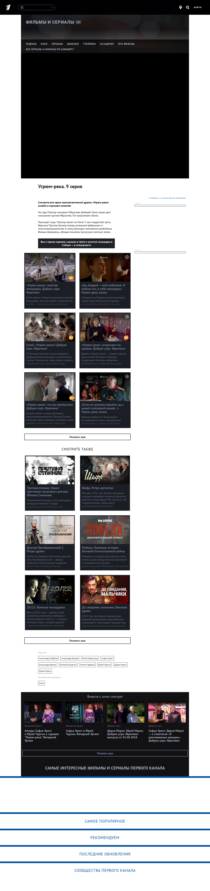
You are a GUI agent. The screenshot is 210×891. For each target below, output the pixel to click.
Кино (41, 683)
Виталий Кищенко (68, 664)
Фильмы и (50, 22)
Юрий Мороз (45, 671)
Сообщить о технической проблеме (167, 197)
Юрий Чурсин (104, 664)
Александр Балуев (69, 658)
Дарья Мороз (120, 664)
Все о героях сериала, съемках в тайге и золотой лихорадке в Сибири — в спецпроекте (76, 243)
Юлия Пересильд (90, 658)
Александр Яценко (47, 664)
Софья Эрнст (107, 658)
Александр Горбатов (48, 658)
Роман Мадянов (87, 664)
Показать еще (77, 437)
